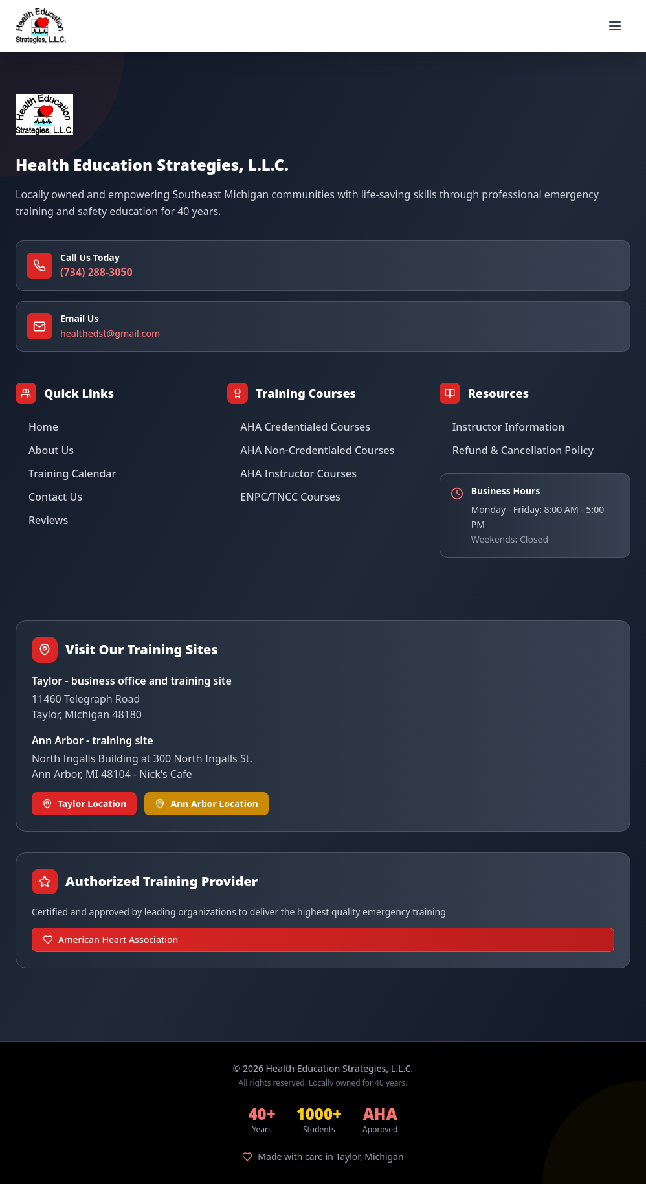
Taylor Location (84, 803)
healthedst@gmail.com (110, 333)
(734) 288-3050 (96, 272)
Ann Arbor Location (206, 803)
